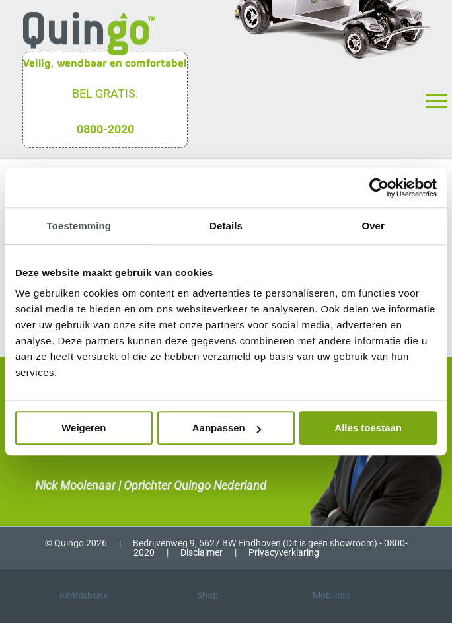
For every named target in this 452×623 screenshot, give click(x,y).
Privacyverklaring (283, 552)
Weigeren (83, 427)
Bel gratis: (105, 93)
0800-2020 (105, 129)
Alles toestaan (368, 427)
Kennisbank (83, 595)
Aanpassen (226, 427)
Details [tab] (226, 225)
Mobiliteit (331, 595)
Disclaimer (201, 552)
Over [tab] (373, 225)
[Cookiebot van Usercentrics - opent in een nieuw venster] (379, 188)
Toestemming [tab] (79, 225)
